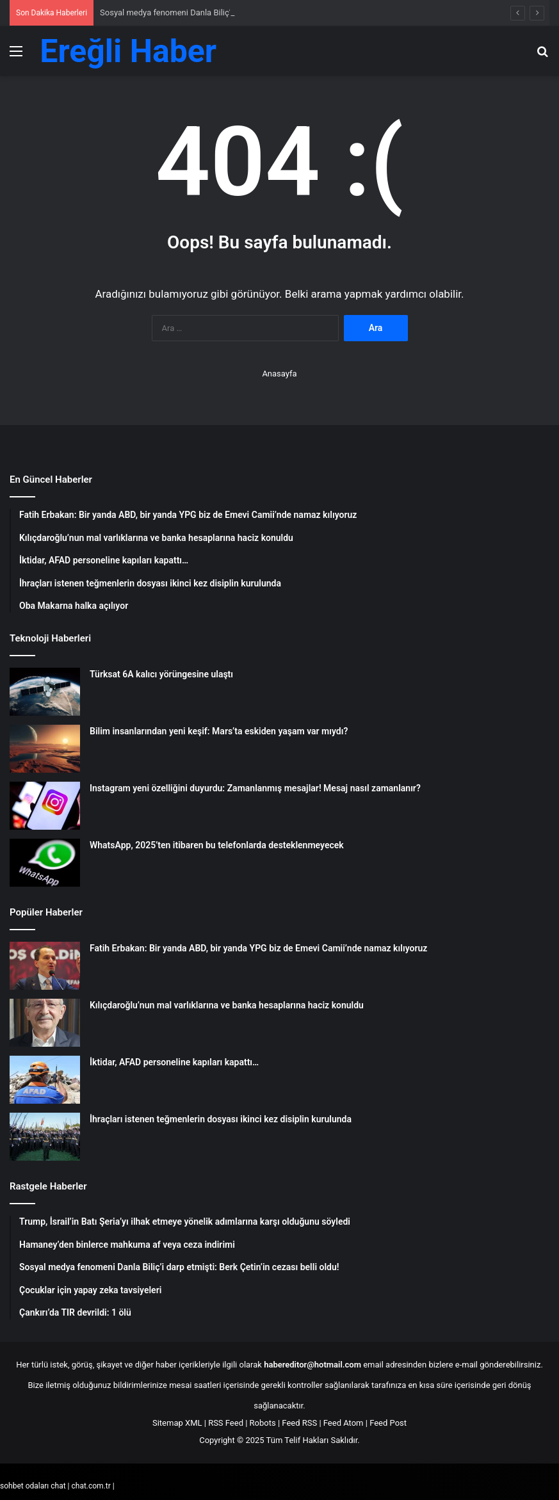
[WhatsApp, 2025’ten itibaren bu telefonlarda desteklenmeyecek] (45, 863)
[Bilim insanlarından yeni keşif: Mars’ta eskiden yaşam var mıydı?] (45, 749)
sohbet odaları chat (33, 1485)
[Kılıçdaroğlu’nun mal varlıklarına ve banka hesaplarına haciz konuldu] (45, 1023)
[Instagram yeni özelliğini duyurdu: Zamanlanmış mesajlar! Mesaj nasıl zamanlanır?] (45, 806)
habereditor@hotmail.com (312, 1364)
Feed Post (388, 1423)
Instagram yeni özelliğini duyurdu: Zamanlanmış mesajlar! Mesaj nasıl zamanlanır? (255, 788)
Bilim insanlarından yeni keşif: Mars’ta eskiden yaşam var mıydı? (219, 731)
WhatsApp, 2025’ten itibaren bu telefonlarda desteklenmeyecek (217, 845)
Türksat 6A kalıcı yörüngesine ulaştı (161, 674)
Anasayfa (279, 373)
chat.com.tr (90, 1485)
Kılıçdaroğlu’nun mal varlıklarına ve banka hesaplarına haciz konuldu (227, 1005)
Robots (263, 1423)
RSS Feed (225, 1423)
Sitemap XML (177, 1423)
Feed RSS (299, 1423)
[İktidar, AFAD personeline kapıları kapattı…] (45, 1080)
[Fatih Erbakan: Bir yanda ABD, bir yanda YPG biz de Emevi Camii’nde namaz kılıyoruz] (45, 966)
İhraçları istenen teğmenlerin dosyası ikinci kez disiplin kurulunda (221, 1119)
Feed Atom (343, 1423)
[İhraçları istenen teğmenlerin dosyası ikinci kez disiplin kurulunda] (45, 1137)
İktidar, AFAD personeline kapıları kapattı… (174, 1062)
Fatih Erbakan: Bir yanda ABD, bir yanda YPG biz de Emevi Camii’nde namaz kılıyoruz (258, 948)
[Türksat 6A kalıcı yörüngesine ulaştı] (45, 692)
